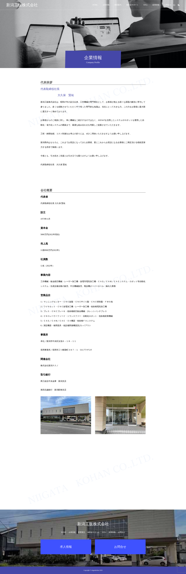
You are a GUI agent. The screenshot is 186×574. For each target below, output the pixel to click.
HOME (95, 5)
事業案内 (117, 5)
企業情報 (106, 5)
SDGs (145, 5)
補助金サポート (132, 5)
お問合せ (167, 5)
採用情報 (155, 5)
